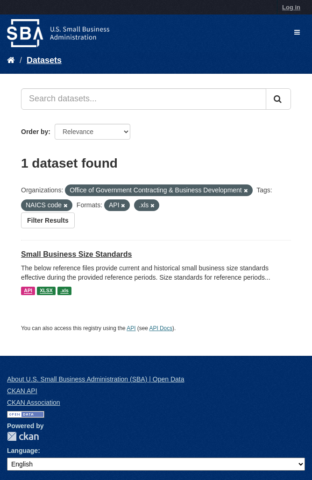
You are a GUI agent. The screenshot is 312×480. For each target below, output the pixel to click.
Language (22, 450)
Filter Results (48, 220)
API (28, 291)
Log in (291, 7)
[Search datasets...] (143, 99)
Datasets (44, 60)
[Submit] (278, 99)
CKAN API (22, 391)
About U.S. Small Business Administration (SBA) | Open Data (95, 379)
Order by (34, 131)
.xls (64, 291)
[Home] (11, 60)
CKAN (23, 436)
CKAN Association (33, 402)
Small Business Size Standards (76, 254)
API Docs (161, 328)
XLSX (46, 291)
